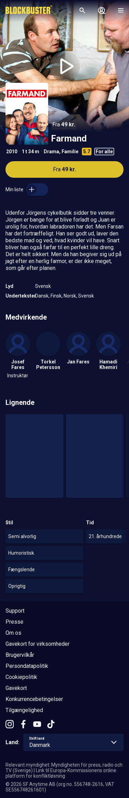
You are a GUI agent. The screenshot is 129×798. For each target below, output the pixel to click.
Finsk (56, 296)
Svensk (43, 286)
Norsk (70, 296)
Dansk (42, 296)
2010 (11, 151)
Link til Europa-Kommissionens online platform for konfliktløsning (61, 773)
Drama (51, 151)
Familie (70, 151)
